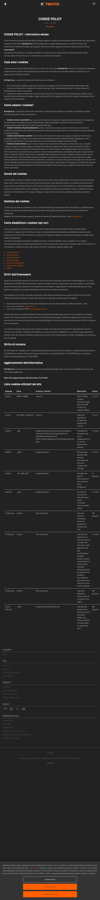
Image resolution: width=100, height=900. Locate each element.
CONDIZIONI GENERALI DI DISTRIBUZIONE (17, 735)
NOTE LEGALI (7, 724)
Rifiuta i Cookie (50, 887)
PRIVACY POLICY (8, 720)
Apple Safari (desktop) (15, 263)
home (46, 23)
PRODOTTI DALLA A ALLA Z (12, 698)
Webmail (6, 665)
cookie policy (32, 868)
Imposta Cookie (50, 879)
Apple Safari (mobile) (15, 266)
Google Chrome (13, 252)
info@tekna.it (77, 216)
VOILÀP (5, 654)
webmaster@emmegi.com (11, 672)
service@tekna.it (8, 676)
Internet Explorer (13, 258)
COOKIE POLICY (8, 727)
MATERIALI (6, 687)
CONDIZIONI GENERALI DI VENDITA (14, 731)
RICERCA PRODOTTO (9, 694)
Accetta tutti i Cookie (50, 894)
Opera (9, 268)
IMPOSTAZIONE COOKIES (11, 738)
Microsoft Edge (12, 260)
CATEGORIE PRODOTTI (10, 690)
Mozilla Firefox (12, 255)
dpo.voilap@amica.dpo (38, 309)
